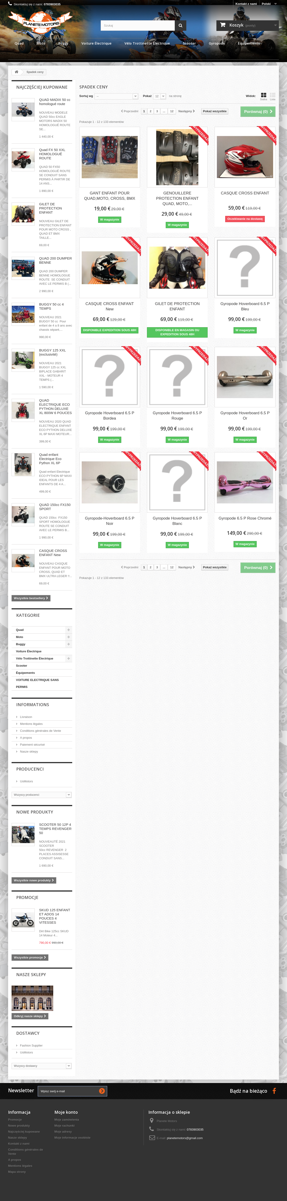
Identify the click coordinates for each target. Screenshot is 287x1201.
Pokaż (147, 96)
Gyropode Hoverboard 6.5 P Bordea (109, 416)
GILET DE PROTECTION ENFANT (50, 208)
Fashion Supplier (31, 1045)
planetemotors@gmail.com (185, 1138)
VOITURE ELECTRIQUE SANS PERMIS (37, 683)
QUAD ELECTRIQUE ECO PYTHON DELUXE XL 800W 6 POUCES (55, 406)
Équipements (25, 673)
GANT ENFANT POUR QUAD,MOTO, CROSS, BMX (109, 196)
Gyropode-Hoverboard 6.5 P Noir (109, 521)
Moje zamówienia (66, 1119)
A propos (25, 737)
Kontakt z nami (246, 4)
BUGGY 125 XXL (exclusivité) (52, 352)
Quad (20, 630)
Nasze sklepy (28, 751)
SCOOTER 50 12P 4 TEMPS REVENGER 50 (55, 829)
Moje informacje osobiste (72, 1137)
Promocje (27, 897)
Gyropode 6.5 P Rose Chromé (245, 518)
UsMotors (26, 781)
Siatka (263, 96)
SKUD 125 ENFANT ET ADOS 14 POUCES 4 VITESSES (54, 916)
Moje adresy (63, 1131)
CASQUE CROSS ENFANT (245, 193)
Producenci (30, 769)
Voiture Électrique (28, 651)
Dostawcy (27, 1033)
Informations (32, 704)
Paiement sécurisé (32, 744)
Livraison (25, 717)
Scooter (21, 665)
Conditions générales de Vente (40, 730)
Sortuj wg (86, 96)
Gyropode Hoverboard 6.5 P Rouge (177, 416)
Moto (19, 637)
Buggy (20, 644)
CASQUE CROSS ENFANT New (53, 553)
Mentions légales (31, 724)
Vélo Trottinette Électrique (34, 658)
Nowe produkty (34, 812)
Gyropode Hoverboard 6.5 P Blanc (177, 521)
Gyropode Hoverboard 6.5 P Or (245, 416)
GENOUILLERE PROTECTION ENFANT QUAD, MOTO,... (177, 198)
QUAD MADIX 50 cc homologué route (54, 102)
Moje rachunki (64, 1125)
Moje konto (66, 1112)
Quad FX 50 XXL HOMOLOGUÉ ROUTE (52, 154)
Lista (272, 96)
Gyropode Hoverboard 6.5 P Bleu (245, 306)
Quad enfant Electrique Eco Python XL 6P (50, 459)
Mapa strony (17, 1172)
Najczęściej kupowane (42, 87)
